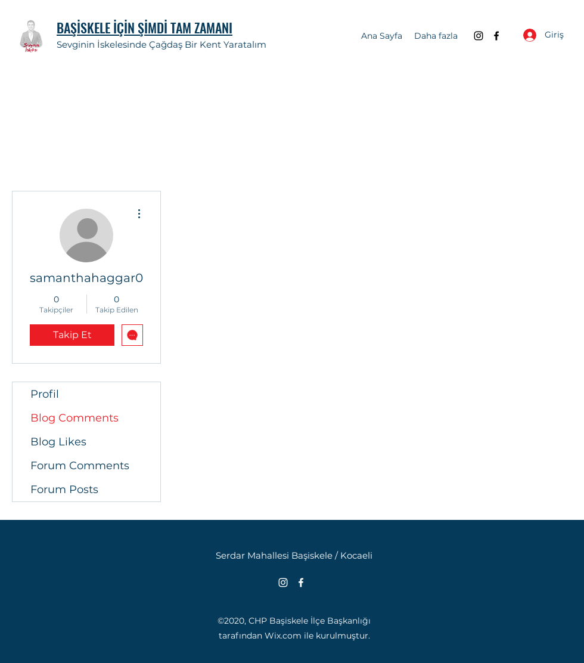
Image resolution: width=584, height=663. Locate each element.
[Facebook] (496, 36)
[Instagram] (478, 36)
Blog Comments (74, 418)
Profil (44, 394)
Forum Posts (64, 489)
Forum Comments (79, 465)
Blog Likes (58, 441)
